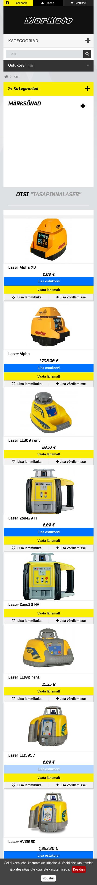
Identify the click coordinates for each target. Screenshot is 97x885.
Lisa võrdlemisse (72, 280)
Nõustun (48, 878)
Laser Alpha (19, 336)
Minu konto (14, 817)
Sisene (47, 3)
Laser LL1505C (21, 680)
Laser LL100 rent (24, 610)
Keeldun (79, 869)
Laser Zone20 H (22, 475)
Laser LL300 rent (24, 406)
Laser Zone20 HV (23, 544)
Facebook (21, 3)
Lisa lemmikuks (28, 280)
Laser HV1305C (21, 749)
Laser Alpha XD (22, 267)
